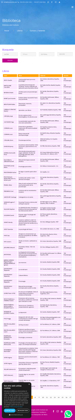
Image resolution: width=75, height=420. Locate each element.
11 (47, 397)
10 (43, 397)
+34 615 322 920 (40, 2)
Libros (20, 31)
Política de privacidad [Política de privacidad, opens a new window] (16, 407)
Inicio (6, 31)
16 (66, 397)
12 (51, 397)
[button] (16, 415)
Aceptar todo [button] (9, 410)
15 (62, 397)
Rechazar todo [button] (23, 410)
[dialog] (16, 400)
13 (54, 397)
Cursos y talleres (37, 31)
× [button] (29, 384)
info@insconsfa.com (9, 2)
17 (70, 397)
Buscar (10, 60)
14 (58, 397)
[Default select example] (65, 54)
